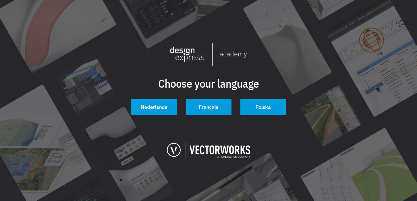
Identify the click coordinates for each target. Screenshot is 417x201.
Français (208, 107)
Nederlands (154, 107)
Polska (263, 107)
